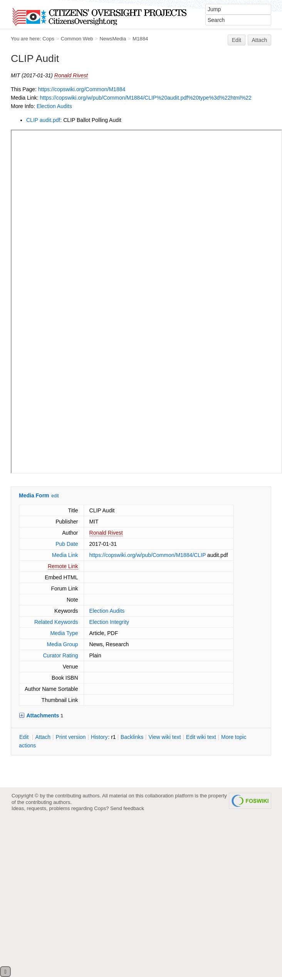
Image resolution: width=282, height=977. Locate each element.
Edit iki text (201, 737)
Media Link (65, 555)
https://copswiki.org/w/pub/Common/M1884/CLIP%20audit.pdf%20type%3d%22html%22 (145, 98)
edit (55, 496)
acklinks (132, 737)
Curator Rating (60, 655)
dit (24, 737)
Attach (259, 40)
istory (99, 737)
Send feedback (127, 808)
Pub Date (66, 544)
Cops (48, 39)
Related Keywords (56, 622)
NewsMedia (112, 39)
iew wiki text (165, 737)
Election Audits (54, 106)
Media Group (62, 644)
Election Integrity (109, 622)
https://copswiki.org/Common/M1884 (81, 89)
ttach (42, 737)
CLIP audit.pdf (43, 120)
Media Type (64, 633)
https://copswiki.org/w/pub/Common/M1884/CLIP (147, 555)
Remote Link (63, 566)
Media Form (34, 495)
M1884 (140, 39)
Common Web (77, 39)
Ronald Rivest (71, 75)
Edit (236, 40)
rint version (71, 737)
